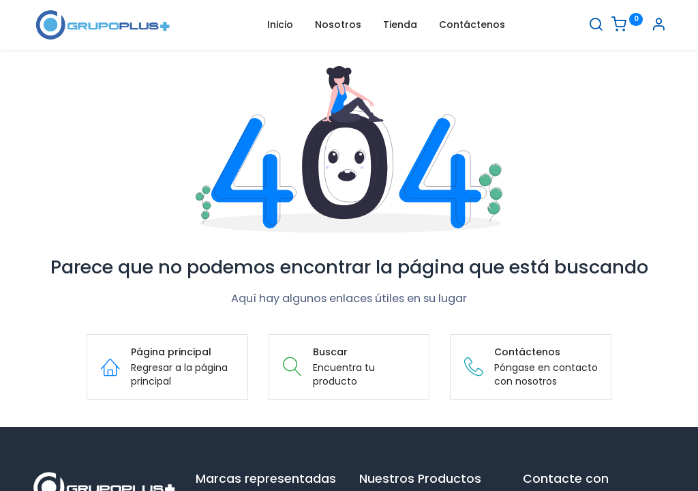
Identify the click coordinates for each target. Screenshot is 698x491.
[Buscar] (595, 26)
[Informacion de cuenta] (658, 26)
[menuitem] (280, 25)
